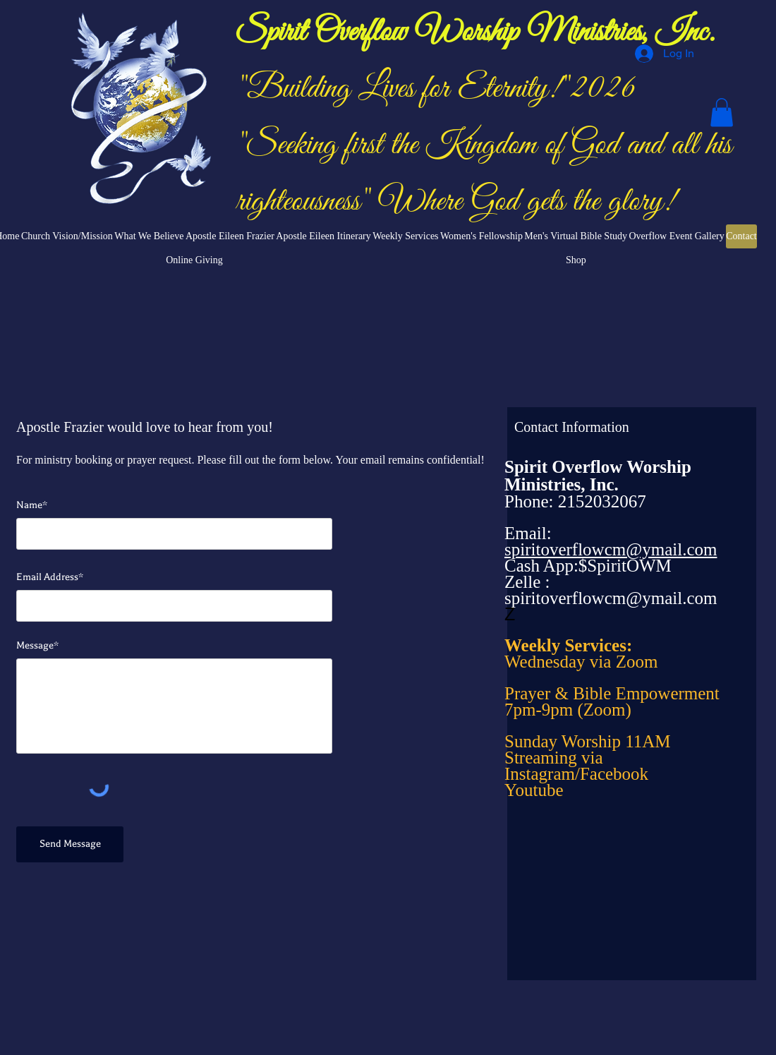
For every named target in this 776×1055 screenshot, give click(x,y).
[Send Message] (69, 844)
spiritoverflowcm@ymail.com (610, 598)
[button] (722, 112)
